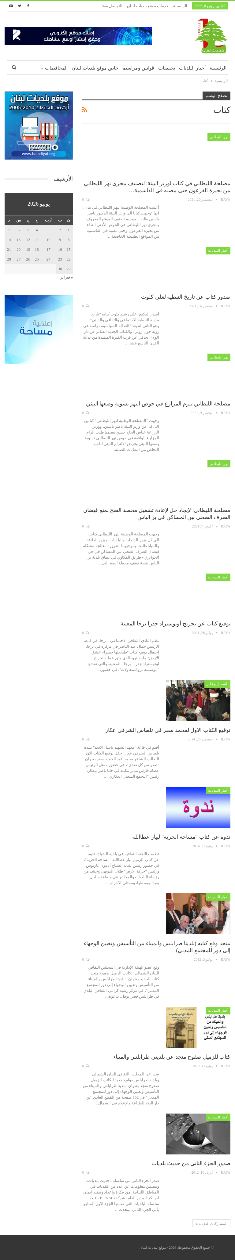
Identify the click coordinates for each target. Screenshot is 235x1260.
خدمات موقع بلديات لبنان (148, 6)
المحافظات (56, 67)
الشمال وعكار (217, 684)
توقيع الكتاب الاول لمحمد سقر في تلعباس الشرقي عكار (167, 730)
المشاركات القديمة (211, 1224)
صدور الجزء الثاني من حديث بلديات (191, 1163)
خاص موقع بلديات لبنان (95, 67)
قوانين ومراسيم (138, 67)
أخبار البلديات (192, 67)
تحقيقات (166, 67)
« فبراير (66, 277)
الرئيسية (180, 6)
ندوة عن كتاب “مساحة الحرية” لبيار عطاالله (181, 837)
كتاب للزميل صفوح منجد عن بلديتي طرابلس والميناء (172, 1057)
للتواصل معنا (112, 6)
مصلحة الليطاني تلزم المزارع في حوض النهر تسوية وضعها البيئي (158, 404)
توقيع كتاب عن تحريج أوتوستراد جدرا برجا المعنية (176, 624)
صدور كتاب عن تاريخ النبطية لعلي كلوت (185, 297)
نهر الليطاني (219, 137)
